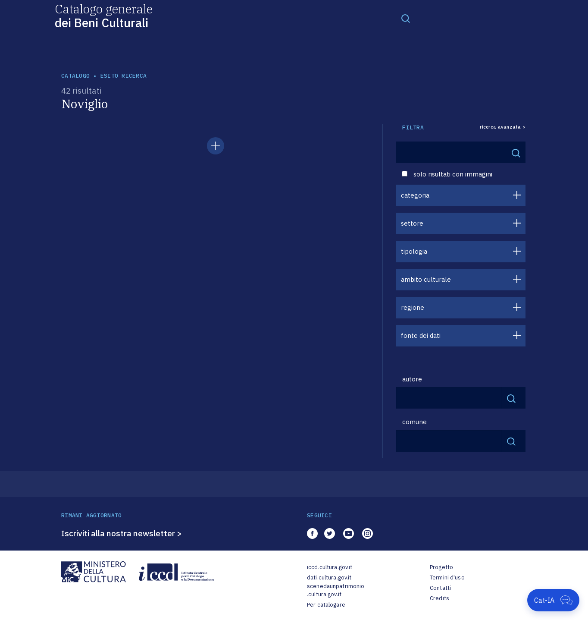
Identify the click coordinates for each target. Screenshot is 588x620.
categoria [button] (415, 195)
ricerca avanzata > (502, 127)
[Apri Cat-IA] (553, 600)
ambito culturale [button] (426, 279)
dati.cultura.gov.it (329, 577)
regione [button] (412, 307)
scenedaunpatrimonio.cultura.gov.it (335, 590)
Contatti (440, 588)
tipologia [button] (414, 251)
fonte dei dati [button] (421, 335)
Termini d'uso (447, 577)
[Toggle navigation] (405, 18)
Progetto (441, 567)
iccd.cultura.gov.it (329, 567)
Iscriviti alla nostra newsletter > (121, 533)
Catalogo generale (104, 15)
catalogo (75, 75)
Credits (439, 598)
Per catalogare (326, 604)
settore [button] (412, 223)
